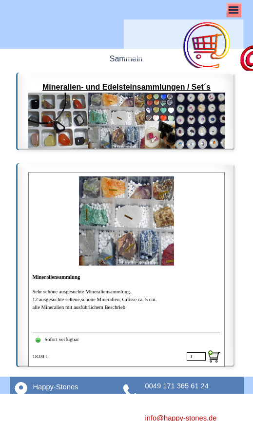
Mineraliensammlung (56, 277)
